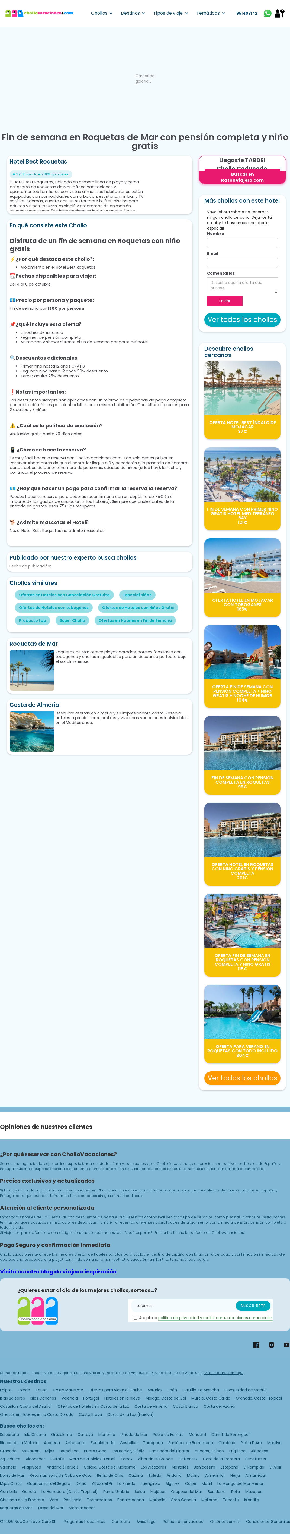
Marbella (157, 1499)
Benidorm (217, 1491)
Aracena (52, 1442)
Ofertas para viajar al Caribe (115, 1390)
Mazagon (254, 1491)
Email (212, 253)
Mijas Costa (11, 1483)
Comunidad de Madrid (245, 1390)
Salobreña (9, 1434)
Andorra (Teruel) (62, 1467)
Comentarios (221, 273)
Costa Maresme (68, 1390)
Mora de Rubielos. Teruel (92, 1459)
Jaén (172, 1390)
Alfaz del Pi (102, 1483)
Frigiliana (237, 1451)
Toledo (23, 1390)
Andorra (174, 1475)
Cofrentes (188, 1459)
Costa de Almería (150, 1406)
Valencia (70, 1398)
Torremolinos (99, 1499)
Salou (140, 1491)
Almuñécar (255, 1475)
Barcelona (69, 1451)
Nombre (215, 233)
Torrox (127, 1459)
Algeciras (259, 1451)
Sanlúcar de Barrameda (190, 1442)
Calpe (190, 1483)
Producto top (32, 620)
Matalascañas (82, 1508)
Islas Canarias (43, 1398)
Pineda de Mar (134, 1434)
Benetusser (255, 1459)
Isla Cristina (35, 1434)
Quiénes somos (225, 1521)
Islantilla (251, 1499)
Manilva (274, 1442)
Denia (81, 1483)
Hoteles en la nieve (122, 1398)
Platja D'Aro (251, 1442)
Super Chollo (72, 620)
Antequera (75, 1442)
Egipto (6, 1390)
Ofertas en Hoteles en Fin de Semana (135, 620)
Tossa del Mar (50, 1508)
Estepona (229, 1467)
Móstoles (180, 1467)
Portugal (91, 1398)
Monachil (197, 1434)
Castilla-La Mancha (200, 1390)
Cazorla (135, 1475)
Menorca (106, 1434)
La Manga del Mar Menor (240, 1483)
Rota (235, 1491)
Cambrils (8, 1491)
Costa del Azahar (220, 1406)
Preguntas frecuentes (84, 1521)
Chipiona (226, 1442)
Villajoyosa (31, 1467)
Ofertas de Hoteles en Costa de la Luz (93, 1406)
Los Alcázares (153, 1467)
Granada (8, 1451)
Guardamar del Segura (48, 1483)
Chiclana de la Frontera (22, 1499)
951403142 (246, 13)
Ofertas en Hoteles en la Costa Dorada (36, 1414)
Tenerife (231, 1499)
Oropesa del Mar (186, 1491)
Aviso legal (146, 1521)
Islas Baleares (12, 1398)
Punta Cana (95, 1451)
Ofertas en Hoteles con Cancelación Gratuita (64, 595)
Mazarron (31, 1451)
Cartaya (85, 1434)
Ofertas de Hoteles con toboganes (54, 607)
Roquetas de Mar (16, 1508)
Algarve (173, 1483)
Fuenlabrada (102, 1442)
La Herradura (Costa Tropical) (69, 1491)
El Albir (275, 1467)
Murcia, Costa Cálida (210, 1398)
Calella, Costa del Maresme (110, 1467)
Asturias (154, 1390)
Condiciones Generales (268, 1521)
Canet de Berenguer (230, 1434)
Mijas (49, 1451)
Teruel (41, 1390)
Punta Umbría (116, 1491)
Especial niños (137, 595)
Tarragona (153, 1442)
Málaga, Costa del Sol (166, 1398)
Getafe (57, 1459)
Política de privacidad (183, 1521)
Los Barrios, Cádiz (128, 1451)
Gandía (29, 1491)
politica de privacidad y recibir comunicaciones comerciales (215, 1317)
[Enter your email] (202, 1305)
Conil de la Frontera (221, 1459)
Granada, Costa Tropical (259, 1398)
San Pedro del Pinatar (169, 1451)
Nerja (235, 1475)
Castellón (129, 1442)
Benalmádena (130, 1499)
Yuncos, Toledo (209, 1451)
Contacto (121, 1521)
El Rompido (254, 1467)
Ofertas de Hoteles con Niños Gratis (138, 607)
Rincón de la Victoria (19, 1442)
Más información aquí (223, 1372)
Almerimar (215, 1475)
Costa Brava (90, 1414)
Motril (207, 1483)
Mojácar (158, 1491)
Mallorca (209, 1499)
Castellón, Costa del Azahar (26, 1406)
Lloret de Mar (12, 1475)
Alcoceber (35, 1459)
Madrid (193, 1475)
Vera (54, 1499)
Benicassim (204, 1467)
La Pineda (126, 1483)
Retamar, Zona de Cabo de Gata (61, 1475)
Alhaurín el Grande (155, 1459)
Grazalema (61, 1434)
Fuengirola (150, 1483)
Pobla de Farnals (168, 1434)
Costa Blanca (185, 1406)
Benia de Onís (110, 1475)
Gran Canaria (183, 1499)
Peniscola (73, 1499)
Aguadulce (10, 1459)
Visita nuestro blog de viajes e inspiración (58, 1271)
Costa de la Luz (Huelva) (130, 1414)
